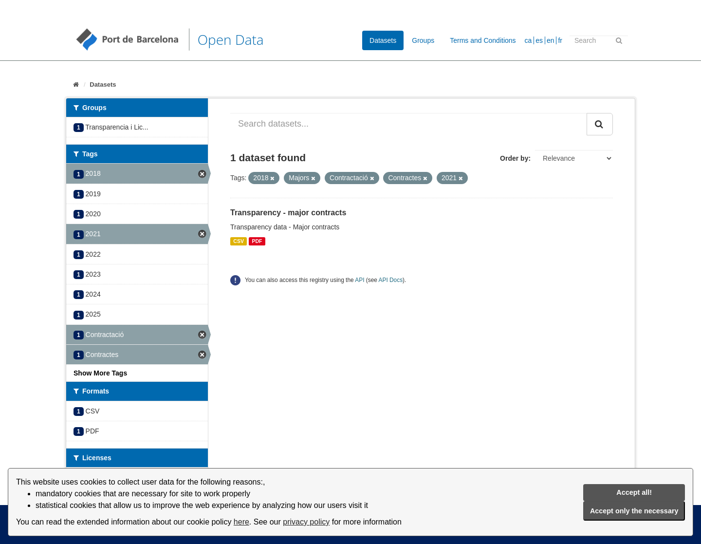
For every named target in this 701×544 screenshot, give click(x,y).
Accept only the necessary (634, 511)
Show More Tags (100, 373)
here (241, 522)
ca (528, 40)
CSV (238, 241)
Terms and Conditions (483, 40)
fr (560, 40)
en (550, 40)
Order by (514, 158)
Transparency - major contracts (288, 212)
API (359, 280)
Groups (423, 40)
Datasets (382, 40)
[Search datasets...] (408, 124)
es (539, 40)
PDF (257, 241)
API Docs (391, 280)
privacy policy (306, 522)
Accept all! (634, 492)
